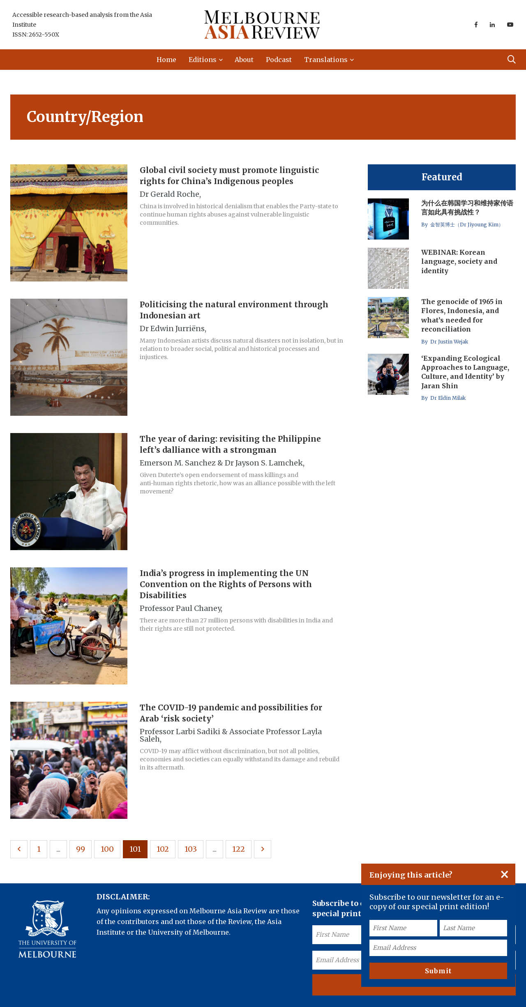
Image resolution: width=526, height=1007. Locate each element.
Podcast (279, 59)
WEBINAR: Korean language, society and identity (459, 261)
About (244, 59)
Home (166, 59)
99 (80, 849)
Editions (203, 59)
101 (135, 849)
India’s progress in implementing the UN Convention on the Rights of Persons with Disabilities (226, 584)
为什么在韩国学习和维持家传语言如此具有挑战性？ (467, 207)
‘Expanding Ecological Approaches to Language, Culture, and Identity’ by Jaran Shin (465, 372)
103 (191, 849)
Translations (326, 59)
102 (163, 849)
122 (238, 849)
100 (107, 849)
